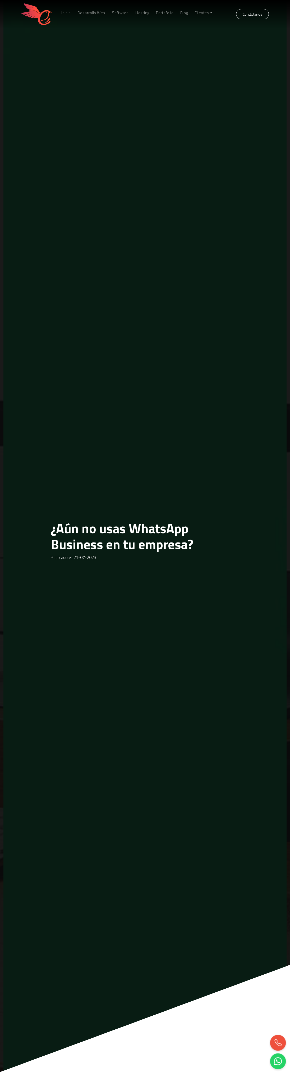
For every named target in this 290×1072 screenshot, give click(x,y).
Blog (184, 13)
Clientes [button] (202, 13)
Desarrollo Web (91, 13)
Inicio (66, 13)
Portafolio (164, 13)
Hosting (142, 13)
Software (120, 13)
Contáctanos (252, 14)
